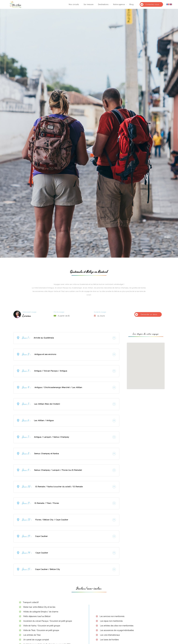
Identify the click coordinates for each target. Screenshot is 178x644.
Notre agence (119, 4)
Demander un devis (146, 314)
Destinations (103, 4)
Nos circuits (74, 4)
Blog (131, 4)
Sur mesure (88, 4)
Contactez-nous (149, 4)
